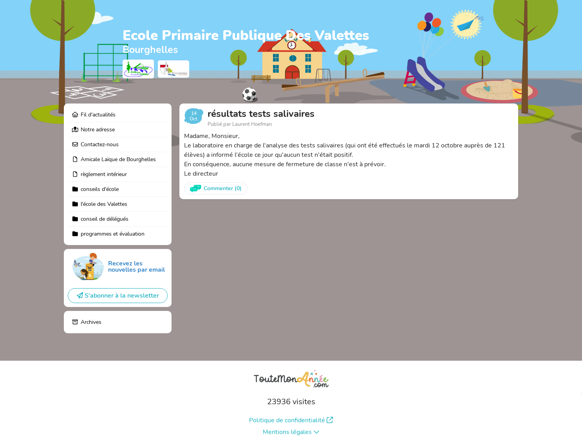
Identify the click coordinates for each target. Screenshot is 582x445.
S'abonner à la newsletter (118, 295)
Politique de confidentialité (291, 420)
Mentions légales (291, 432)
